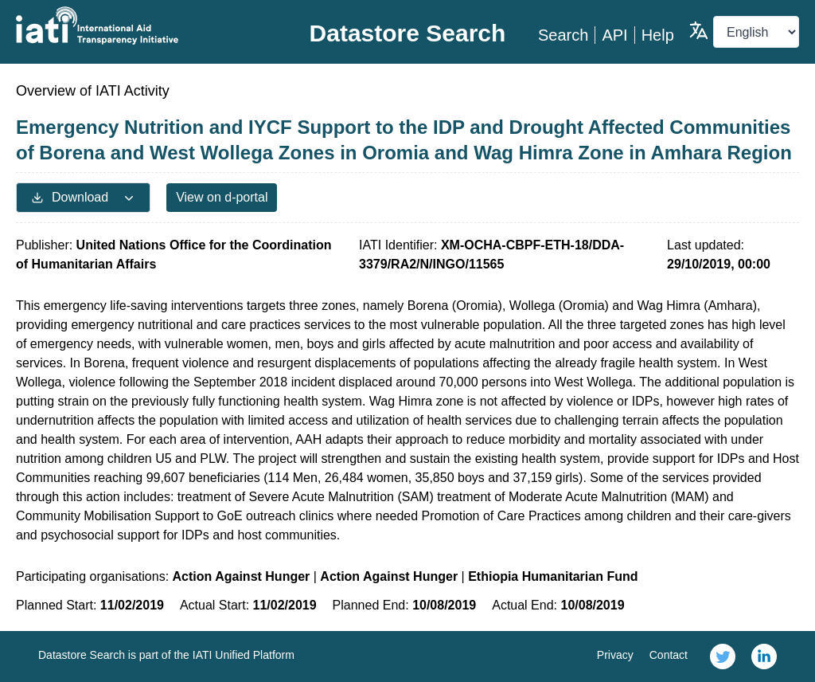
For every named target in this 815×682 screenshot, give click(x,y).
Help (657, 35)
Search (563, 35)
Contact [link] (668, 655)
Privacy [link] (615, 655)
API (614, 35)
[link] (722, 656)
